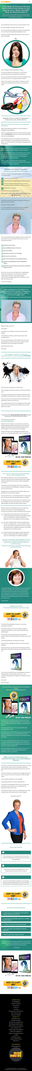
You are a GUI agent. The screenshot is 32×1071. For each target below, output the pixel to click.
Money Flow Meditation (16, 1031)
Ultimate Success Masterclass (16, 1022)
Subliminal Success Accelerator (16, 1026)
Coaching (16, 1009)
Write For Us (16, 1040)
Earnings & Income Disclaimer (16, 1011)
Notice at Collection (16, 1014)
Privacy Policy (16, 1005)
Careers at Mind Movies (16, 1039)
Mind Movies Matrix (16, 1020)
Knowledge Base (16, 1001)
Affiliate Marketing (16, 1046)
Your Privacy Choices (16, 1013)
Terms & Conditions (16, 1003)
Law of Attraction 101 (16, 1027)
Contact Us (16, 1007)
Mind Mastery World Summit (16, 1024)
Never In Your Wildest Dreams (16, 1033)
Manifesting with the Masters (16, 1029)
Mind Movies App (16, 1037)
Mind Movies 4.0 (16, 1018)
